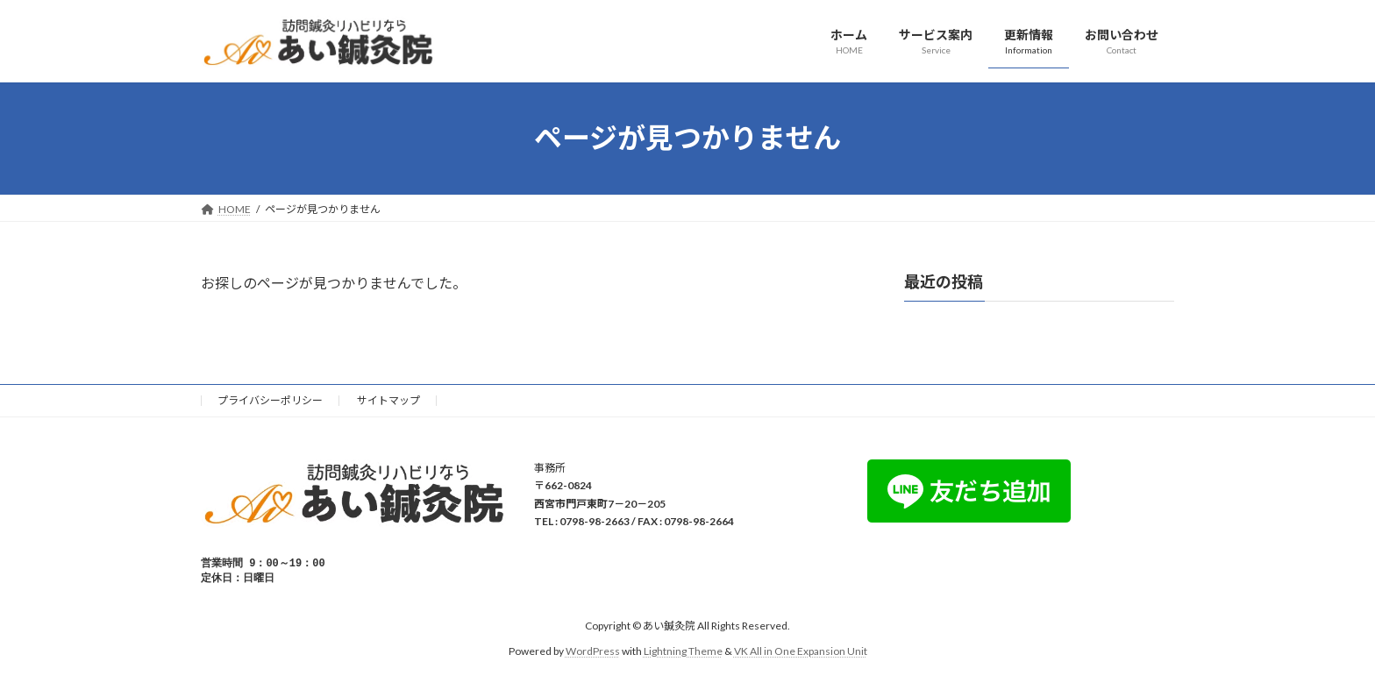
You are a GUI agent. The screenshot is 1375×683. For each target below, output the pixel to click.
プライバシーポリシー (270, 400)
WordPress (593, 652)
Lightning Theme (683, 652)
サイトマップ (388, 400)
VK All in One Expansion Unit (800, 652)
